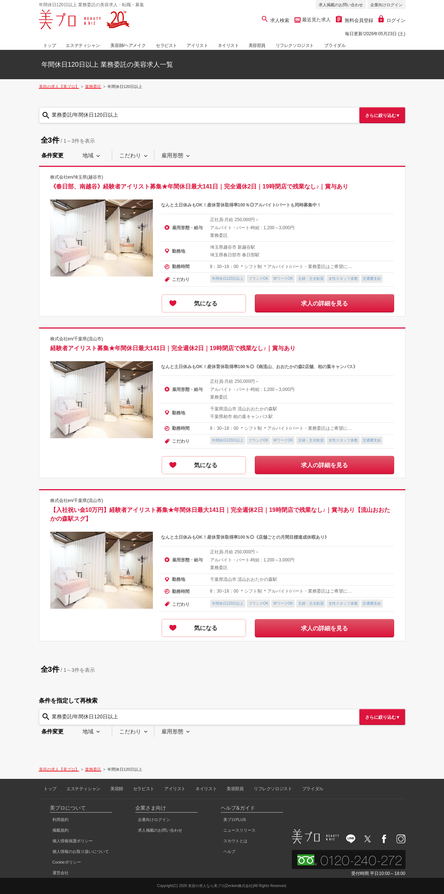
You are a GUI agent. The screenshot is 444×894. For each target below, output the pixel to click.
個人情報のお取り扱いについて (80, 851)
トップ (49, 45)
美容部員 (257, 45)
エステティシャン (83, 45)
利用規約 (60, 819)
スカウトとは (235, 841)
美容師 (116, 788)
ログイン (392, 20)
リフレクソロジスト (295, 45)
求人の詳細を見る (324, 303)
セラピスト (166, 45)
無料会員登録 (354, 20)
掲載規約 (60, 830)
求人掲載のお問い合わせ (341, 5)
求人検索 (275, 20)
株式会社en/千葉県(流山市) (76, 338)
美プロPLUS (234, 819)
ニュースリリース (239, 830)
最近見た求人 (316, 19)
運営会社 (60, 873)
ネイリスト (228, 45)
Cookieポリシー (66, 862)
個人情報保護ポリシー (72, 841)
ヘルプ (229, 851)
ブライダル (334, 45)
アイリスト (197, 45)
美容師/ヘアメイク (128, 45)
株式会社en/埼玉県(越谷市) (76, 177)
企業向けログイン (386, 5)
